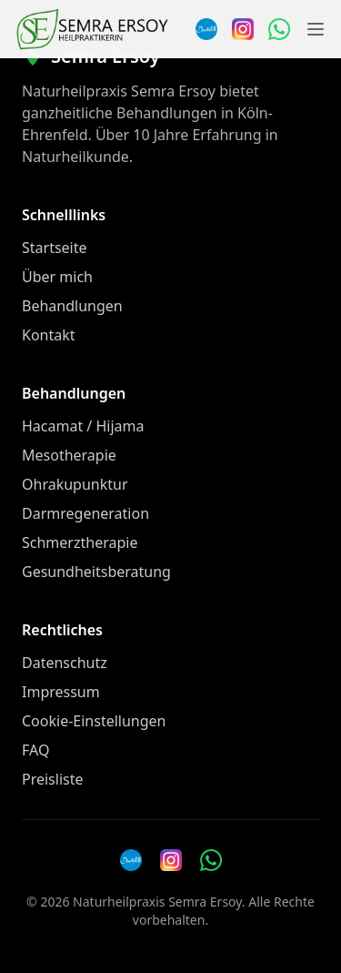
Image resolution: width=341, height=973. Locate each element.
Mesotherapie (69, 455)
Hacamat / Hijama (83, 426)
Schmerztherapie (79, 542)
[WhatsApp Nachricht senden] (279, 29)
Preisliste (53, 779)
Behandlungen (72, 306)
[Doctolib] (131, 860)
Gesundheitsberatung (96, 572)
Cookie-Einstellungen (93, 721)
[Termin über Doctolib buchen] (206, 29)
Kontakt (48, 335)
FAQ (35, 750)
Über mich (57, 277)
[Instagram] (243, 29)
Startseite (54, 248)
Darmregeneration (85, 513)
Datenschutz (64, 663)
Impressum (61, 692)
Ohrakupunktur (75, 484)
